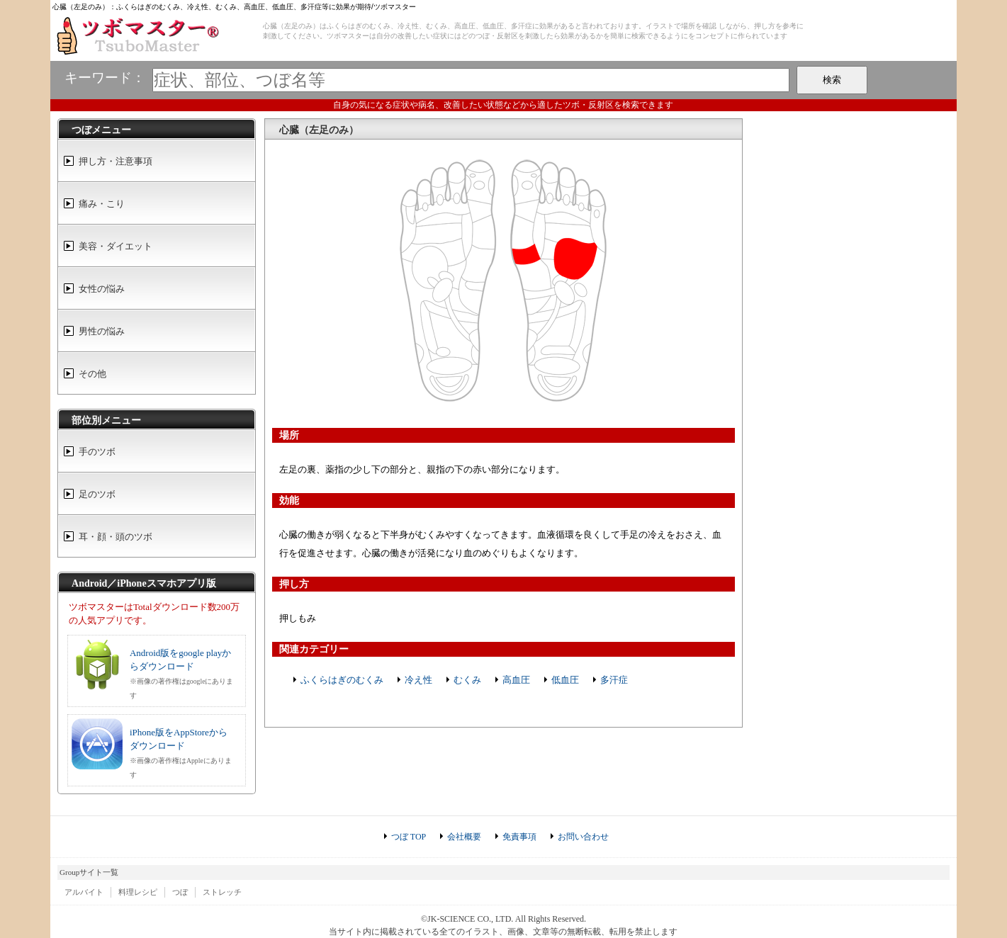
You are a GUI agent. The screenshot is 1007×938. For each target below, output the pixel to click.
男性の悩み (102, 331)
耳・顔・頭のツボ (115, 536)
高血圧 (516, 679)
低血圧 (565, 679)
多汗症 (614, 679)
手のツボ (97, 451)
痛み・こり (102, 203)
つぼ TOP (408, 837)
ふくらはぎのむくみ (341, 679)
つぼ (180, 892)
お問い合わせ (583, 837)
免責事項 (519, 837)
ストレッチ (222, 892)
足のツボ (97, 494)
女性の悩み (102, 288)
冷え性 (418, 679)
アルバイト (83, 892)
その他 (92, 373)
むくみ (467, 679)
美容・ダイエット (115, 246)
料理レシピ (137, 892)
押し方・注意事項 (115, 161)
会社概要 (464, 837)
